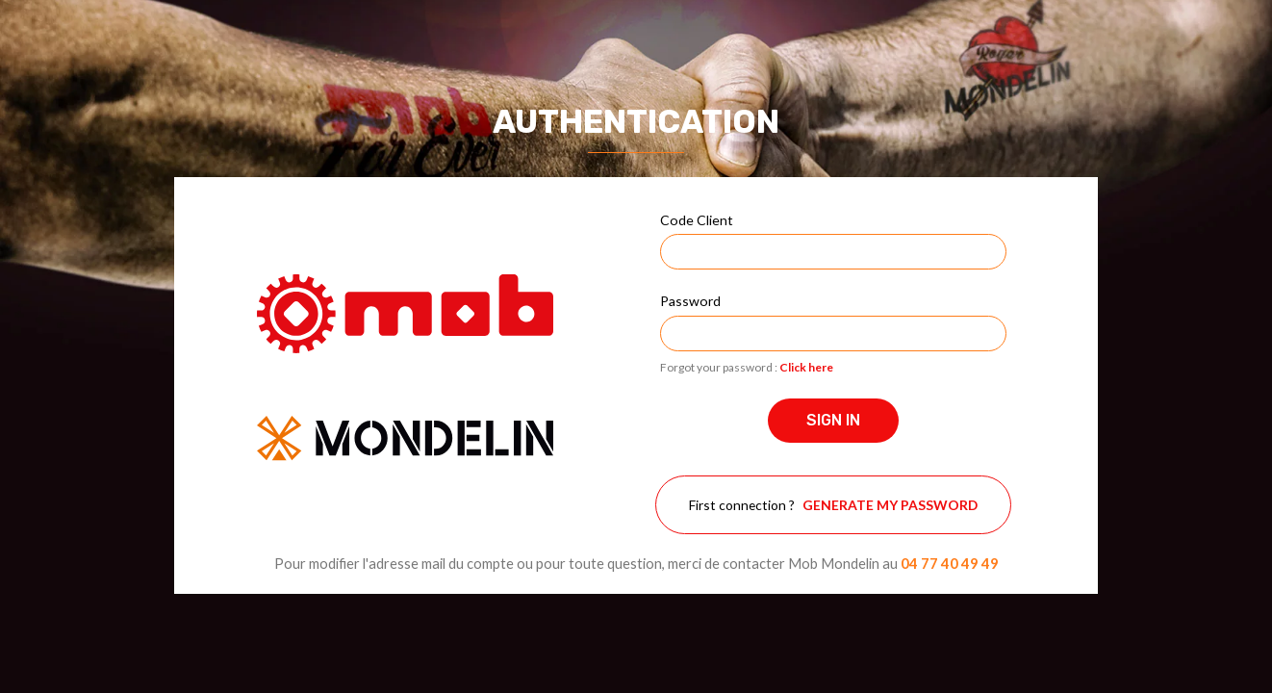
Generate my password (890, 505)
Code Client (696, 220)
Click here (806, 367)
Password (690, 301)
